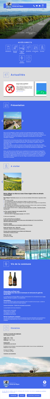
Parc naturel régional (18, 213)
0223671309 (7, 342)
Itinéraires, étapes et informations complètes (14, 228)
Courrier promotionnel (8, 305)
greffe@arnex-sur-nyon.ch (10, 314)
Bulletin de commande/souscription (22, 305)
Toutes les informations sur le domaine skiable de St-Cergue (18, 225)
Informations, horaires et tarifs (11, 232)
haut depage (44, 383)
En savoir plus (19, 91)
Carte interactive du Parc (10, 212)
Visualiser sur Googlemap (10, 353)
